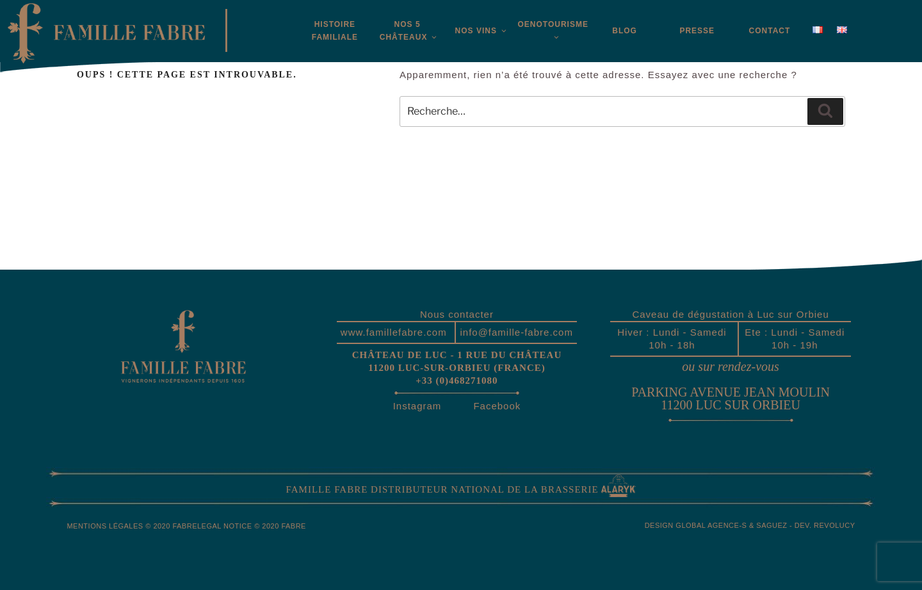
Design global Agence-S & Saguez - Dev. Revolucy (750, 525)
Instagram (417, 405)
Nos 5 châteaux (409, 31)
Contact (770, 30)
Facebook (497, 405)
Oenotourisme (552, 30)
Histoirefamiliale (335, 31)
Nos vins (480, 30)
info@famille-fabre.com (516, 332)
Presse (697, 30)
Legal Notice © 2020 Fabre (251, 526)
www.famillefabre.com (394, 332)
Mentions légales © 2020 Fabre (132, 526)
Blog (624, 30)
